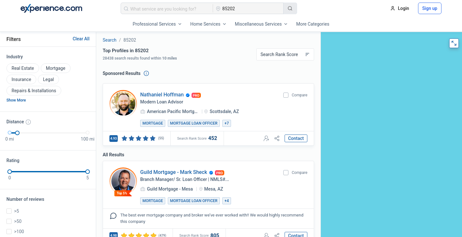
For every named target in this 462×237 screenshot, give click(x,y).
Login (399, 8)
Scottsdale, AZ (224, 111)
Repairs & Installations (34, 90)
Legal (48, 79)
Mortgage (55, 68)
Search (109, 40)
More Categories (312, 24)
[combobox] (167, 8)
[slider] (17, 133)
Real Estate (23, 68)
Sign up (429, 8)
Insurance (21, 79)
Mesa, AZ (213, 189)
